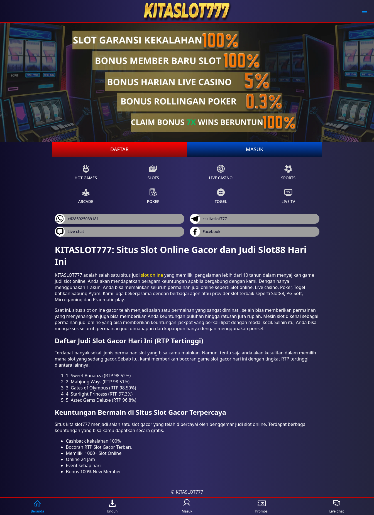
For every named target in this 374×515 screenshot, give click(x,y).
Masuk (254, 149)
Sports (288, 172)
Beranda (37, 506)
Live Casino (221, 172)
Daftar (119, 149)
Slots (153, 172)
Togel (221, 196)
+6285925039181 (77, 219)
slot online (152, 275)
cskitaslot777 (208, 219)
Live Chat (336, 506)
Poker (153, 196)
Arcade (85, 196)
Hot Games (86, 172)
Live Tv (288, 196)
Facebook (205, 232)
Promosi (261, 506)
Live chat (69, 232)
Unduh (112, 506)
